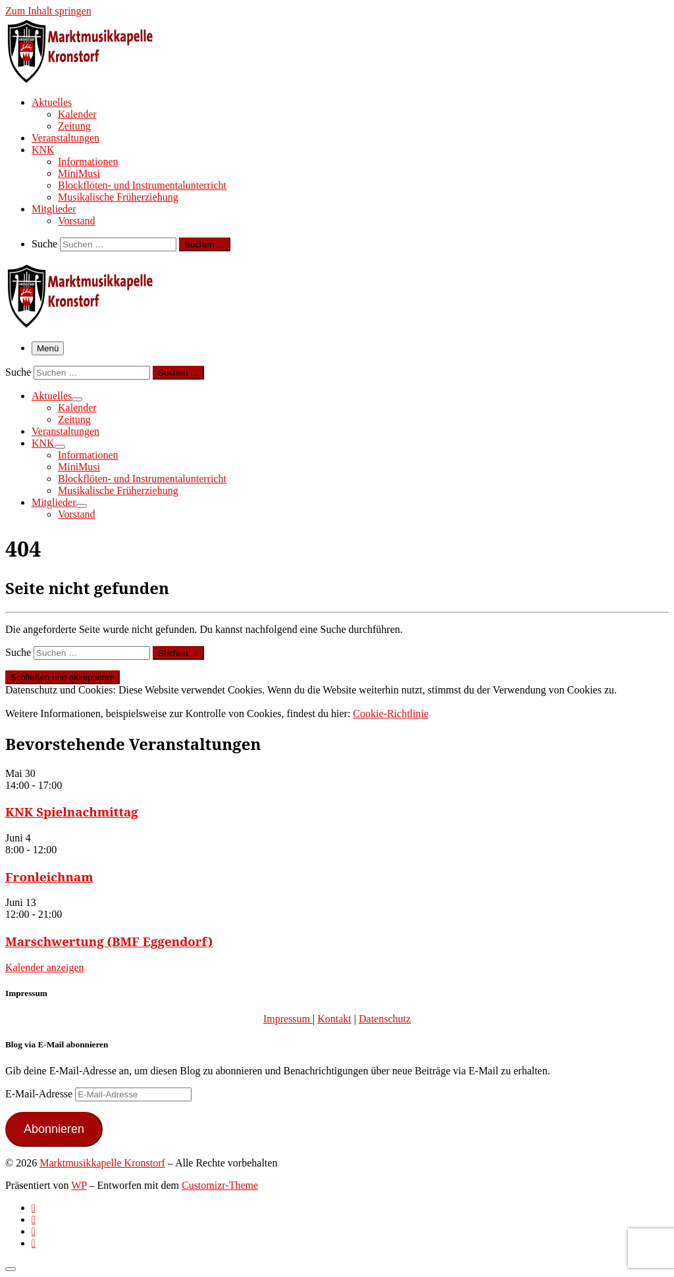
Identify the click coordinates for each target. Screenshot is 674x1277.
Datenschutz (385, 1018)
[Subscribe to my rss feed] (34, 1207)
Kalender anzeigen (44, 967)
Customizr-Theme (220, 1185)
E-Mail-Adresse (40, 1093)
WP (78, 1185)
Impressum (288, 1018)
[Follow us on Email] (34, 1243)
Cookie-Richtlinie (390, 713)
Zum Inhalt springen (48, 10)
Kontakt (334, 1018)
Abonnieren (54, 1129)
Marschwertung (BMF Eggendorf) (109, 941)
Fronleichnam (49, 876)
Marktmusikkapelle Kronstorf (102, 1162)
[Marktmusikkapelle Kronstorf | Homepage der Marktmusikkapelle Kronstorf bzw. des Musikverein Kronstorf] (87, 79)
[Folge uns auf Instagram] (34, 1231)
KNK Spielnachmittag (71, 811)
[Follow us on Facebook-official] (34, 1219)
